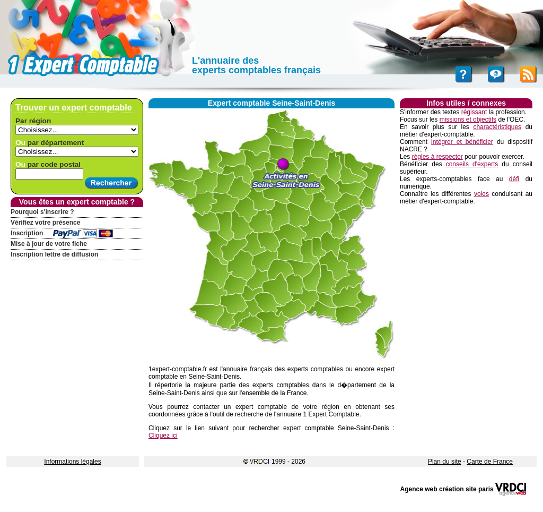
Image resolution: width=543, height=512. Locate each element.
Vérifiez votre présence (45, 222)
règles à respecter (437, 156)
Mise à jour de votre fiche (49, 244)
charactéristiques (497, 127)
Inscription (27, 233)
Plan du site (444, 461)
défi (514, 179)
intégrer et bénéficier (462, 142)
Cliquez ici (163, 435)
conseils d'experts (472, 164)
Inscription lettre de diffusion (54, 254)
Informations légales (72, 461)
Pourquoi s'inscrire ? (42, 212)
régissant (474, 112)
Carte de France (490, 461)
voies (481, 194)
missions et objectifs (468, 119)
